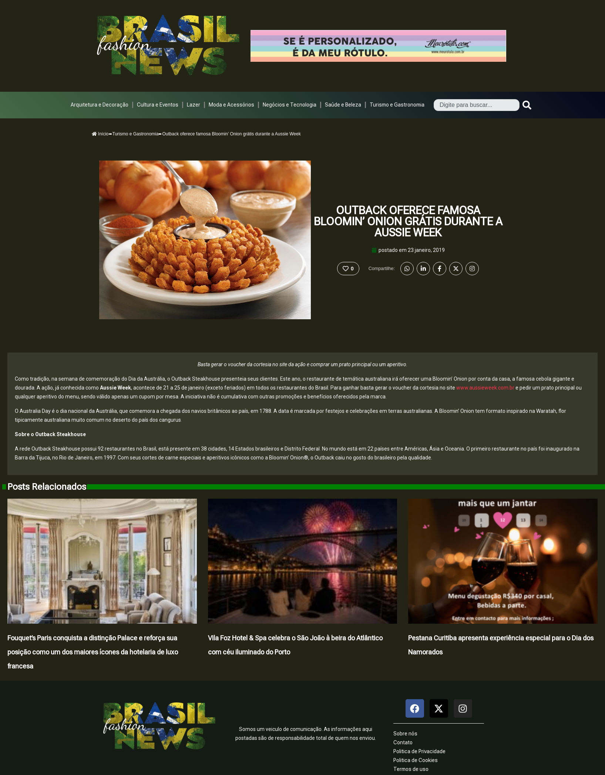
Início (100, 134)
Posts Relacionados (46, 487)
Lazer (193, 105)
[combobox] (477, 105)
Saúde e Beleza (343, 105)
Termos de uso (410, 769)
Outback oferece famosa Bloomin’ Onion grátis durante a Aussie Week (408, 221)
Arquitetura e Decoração (99, 105)
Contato (403, 742)
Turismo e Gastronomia (397, 105)
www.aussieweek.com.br (485, 388)
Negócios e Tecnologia (289, 105)
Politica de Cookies (415, 760)
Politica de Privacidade (419, 751)
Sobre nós (405, 734)
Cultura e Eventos (157, 105)
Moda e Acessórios (231, 105)
